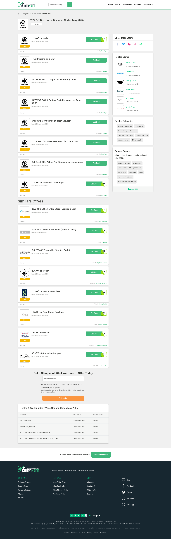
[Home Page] (20, 13)
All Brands (21, 495)
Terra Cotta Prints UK (101, 283)
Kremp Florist (103, 304)
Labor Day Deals (59, 487)
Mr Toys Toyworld (135, 168)
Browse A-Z (133, 189)
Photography (139, 126)
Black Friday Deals (59, 483)
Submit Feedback (101, 456)
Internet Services (123, 140)
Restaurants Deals (24, 491)
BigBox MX (130, 98)
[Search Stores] (69, 4)
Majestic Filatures (124, 163)
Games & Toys (123, 131)
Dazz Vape (46, 14)
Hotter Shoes (130, 89)
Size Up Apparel (131, 81)
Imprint (90, 495)
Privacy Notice (75, 534)
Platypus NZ (122, 172)
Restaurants (127, 5)
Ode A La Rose (131, 63)
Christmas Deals (59, 495)
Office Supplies (137, 140)
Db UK (105, 242)
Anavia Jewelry (103, 366)
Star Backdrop (103, 221)
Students (137, 5)
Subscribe (63, 399)
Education (133, 131)
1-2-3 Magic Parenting (101, 345)
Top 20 (117, 5)
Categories (147, 5)
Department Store (142, 135)
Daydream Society (102, 262)
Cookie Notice (86, 534)
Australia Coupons (57, 471)
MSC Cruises (122, 168)
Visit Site (36, 24)
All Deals (21, 499)
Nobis (141, 172)
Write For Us (91, 491)
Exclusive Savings (24, 483)
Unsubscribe (45, 387)
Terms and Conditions (100, 534)
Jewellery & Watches (125, 126)
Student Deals (23, 487)
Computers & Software (125, 135)
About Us (90, 483)
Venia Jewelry (103, 324)
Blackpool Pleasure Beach (127, 181)
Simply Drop (130, 107)
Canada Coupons (70, 471)
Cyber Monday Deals (60, 491)
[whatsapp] (140, 44)
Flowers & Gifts (36, 14)
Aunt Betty (132, 172)
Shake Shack (137, 163)
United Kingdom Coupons (86, 471)
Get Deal (96, 60)
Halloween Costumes (125, 177)
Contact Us (91, 487)
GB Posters (130, 72)
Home (110, 5)
